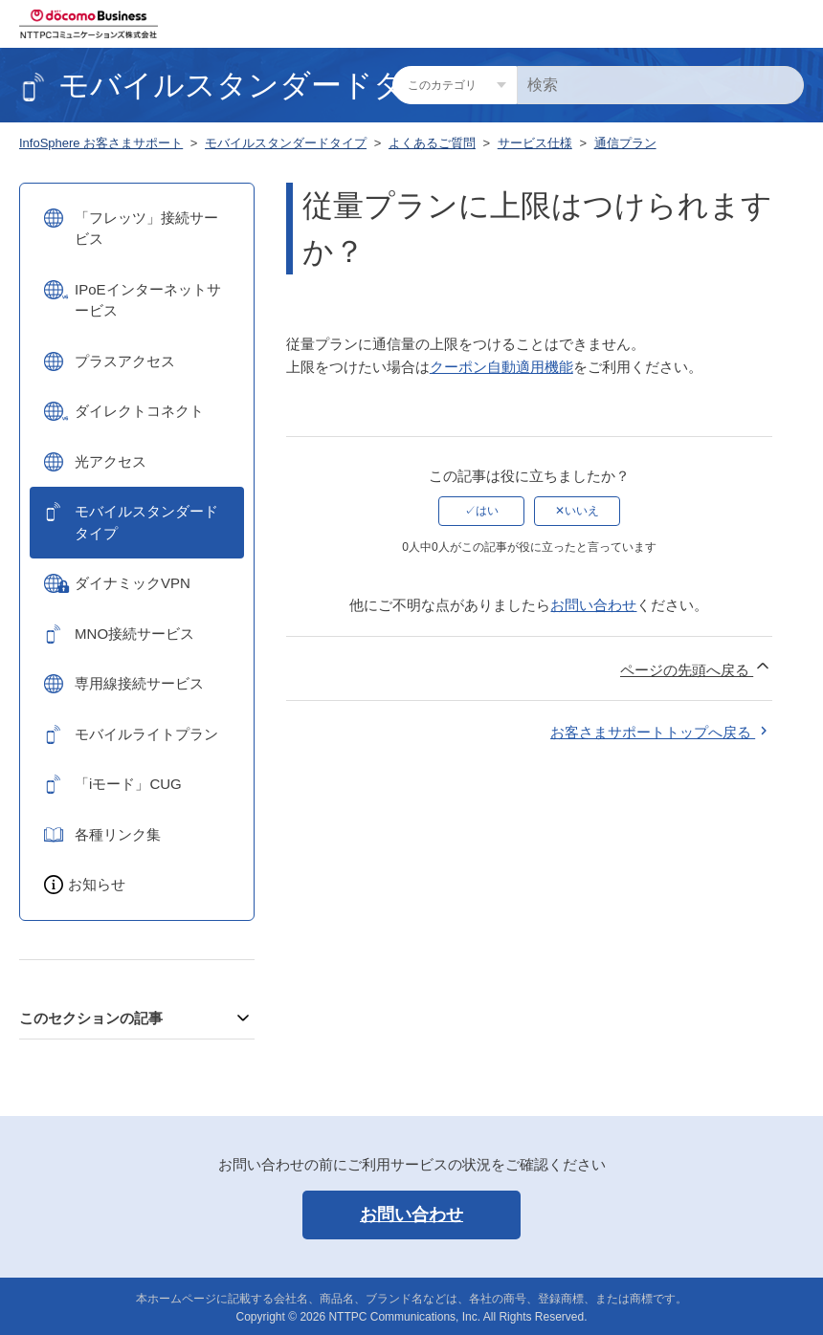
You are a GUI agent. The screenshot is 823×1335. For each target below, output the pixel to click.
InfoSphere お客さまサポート (101, 143)
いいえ (582, 510)
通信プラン (625, 143)
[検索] (660, 85)
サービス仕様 (535, 143)
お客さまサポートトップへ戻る (661, 732)
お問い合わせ (593, 605)
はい (487, 510)
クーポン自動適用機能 (501, 367)
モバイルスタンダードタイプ (286, 143)
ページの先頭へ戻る (696, 667)
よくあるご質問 (432, 143)
